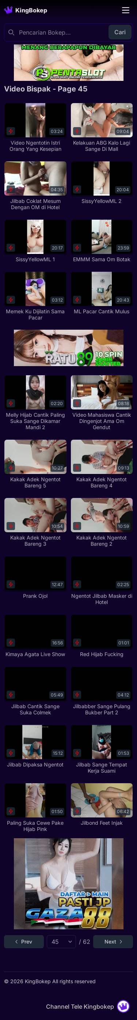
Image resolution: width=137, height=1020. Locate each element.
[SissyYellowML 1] (35, 241)
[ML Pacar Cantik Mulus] (102, 293)
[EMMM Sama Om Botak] (102, 241)
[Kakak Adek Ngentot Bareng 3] (35, 522)
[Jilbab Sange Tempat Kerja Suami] (102, 749)
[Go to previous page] (24, 941)
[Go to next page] (113, 941)
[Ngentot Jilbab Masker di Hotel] (102, 580)
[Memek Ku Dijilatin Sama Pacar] (35, 296)
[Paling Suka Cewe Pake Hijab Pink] (35, 807)
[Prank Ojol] (35, 577)
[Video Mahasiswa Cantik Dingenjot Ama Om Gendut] (102, 403)
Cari (120, 32)
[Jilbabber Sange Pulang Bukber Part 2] (102, 691)
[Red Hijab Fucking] (102, 636)
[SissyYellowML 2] (102, 182)
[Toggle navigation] (125, 10)
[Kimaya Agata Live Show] (35, 636)
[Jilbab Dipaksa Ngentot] (35, 746)
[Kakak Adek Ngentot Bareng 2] (102, 522)
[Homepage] (25, 10)
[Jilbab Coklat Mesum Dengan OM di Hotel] (35, 186)
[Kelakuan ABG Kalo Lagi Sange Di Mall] (102, 127)
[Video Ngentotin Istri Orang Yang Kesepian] (35, 127)
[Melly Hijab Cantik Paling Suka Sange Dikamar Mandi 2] (35, 403)
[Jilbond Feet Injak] (102, 804)
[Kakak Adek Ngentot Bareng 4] (102, 464)
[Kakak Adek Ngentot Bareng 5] (35, 464)
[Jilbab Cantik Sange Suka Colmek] (35, 691)
